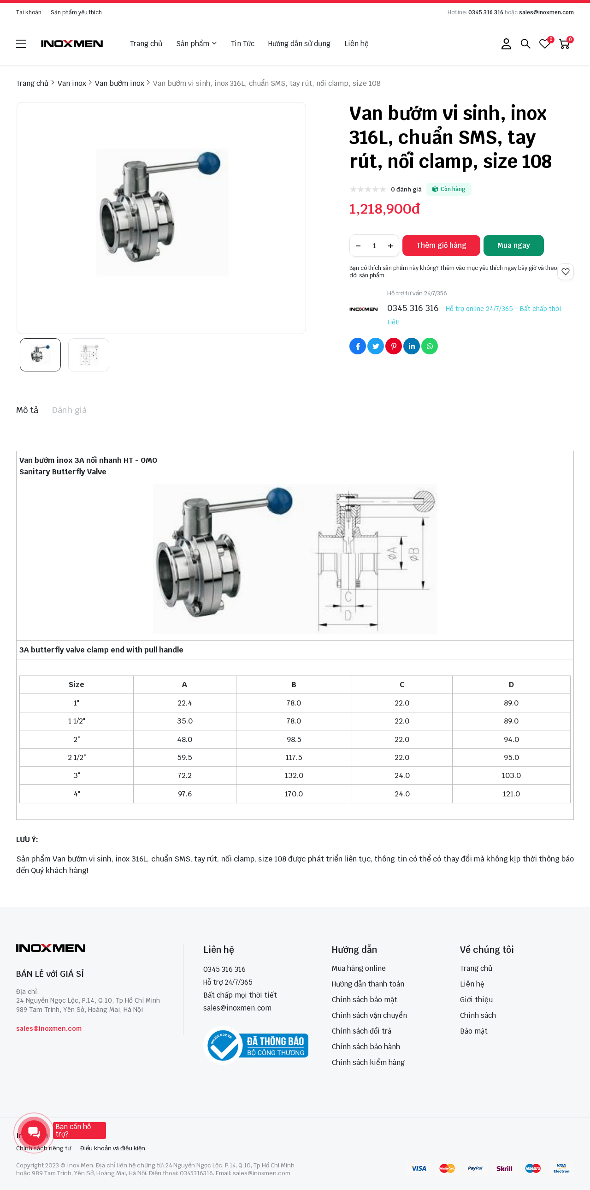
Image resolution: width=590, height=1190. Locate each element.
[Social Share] (357, 346)
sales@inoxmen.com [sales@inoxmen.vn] (237, 1008)
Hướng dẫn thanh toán (368, 984)
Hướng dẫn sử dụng (299, 43)
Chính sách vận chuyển (369, 1015)
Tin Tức (242, 43)
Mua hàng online (359, 968)
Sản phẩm (196, 44)
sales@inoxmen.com (546, 12)
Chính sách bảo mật (364, 999)
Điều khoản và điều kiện (112, 1148)
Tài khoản (28, 12)
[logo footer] (89, 949)
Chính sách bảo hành (366, 1046)
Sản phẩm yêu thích (76, 12)
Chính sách (478, 1015)
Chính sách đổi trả (361, 1031)
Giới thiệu (476, 999)
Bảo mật (474, 1031)
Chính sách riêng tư (43, 1148)
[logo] (72, 43)
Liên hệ (356, 43)
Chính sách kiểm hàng (368, 1062)
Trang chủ (146, 43)
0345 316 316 (485, 12)
